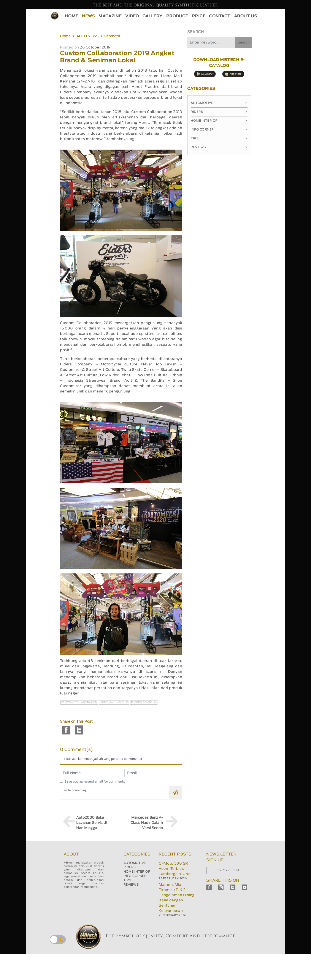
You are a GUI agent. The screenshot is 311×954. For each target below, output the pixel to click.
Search (244, 42)
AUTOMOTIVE (135, 863)
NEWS (88, 16)
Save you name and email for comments (94, 781)
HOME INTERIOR (137, 871)
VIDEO (132, 16)
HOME (71, 16)
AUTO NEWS (87, 36)
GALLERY (153, 16)
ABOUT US (245, 16)
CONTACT (219, 16)
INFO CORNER (135, 876)
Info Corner (219, 129)
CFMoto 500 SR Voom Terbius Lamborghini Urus (175, 869)
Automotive (219, 103)
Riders (219, 112)
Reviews (219, 147)
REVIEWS (131, 884)
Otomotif (112, 36)
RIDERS (130, 867)
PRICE (199, 16)
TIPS (127, 880)
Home (65, 36)
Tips (219, 138)
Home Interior (219, 120)
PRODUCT (177, 16)
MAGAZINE (110, 16)
